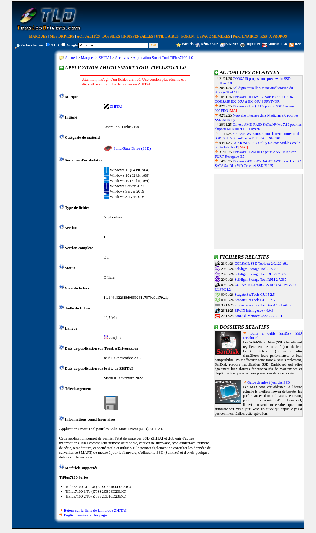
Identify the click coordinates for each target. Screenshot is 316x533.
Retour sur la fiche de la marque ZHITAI (95, 510)
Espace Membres (213, 36)
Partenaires (245, 36)
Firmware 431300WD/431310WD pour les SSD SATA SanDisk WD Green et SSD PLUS (258, 163)
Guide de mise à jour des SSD (268, 382)
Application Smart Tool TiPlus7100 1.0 (163, 57)
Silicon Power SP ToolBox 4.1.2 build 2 (263, 305)
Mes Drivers (62, 36)
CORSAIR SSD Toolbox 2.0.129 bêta (261, 263)
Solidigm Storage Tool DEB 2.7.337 (260, 274)
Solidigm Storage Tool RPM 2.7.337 (261, 279)
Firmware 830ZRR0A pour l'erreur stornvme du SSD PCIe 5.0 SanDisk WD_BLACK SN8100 (258, 136)
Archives (122, 57)
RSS (263, 36)
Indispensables (137, 36)
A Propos (278, 36)
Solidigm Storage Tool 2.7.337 (256, 269)
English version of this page (85, 515)
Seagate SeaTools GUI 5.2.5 (255, 295)
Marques (38, 36)
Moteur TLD (277, 44)
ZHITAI (105, 57)
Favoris (188, 44)
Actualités (88, 36)
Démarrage (209, 44)
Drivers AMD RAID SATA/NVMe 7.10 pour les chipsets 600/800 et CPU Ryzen (258, 126)
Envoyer (231, 44)
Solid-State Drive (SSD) (132, 148)
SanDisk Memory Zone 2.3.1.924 (258, 316)
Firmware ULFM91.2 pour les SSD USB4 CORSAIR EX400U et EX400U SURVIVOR (254, 99)
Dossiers (111, 36)
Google (72, 45)
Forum (188, 36)
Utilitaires (167, 36)
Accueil (71, 57)
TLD (55, 45)
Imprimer (253, 44)
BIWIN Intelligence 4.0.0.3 (254, 311)
